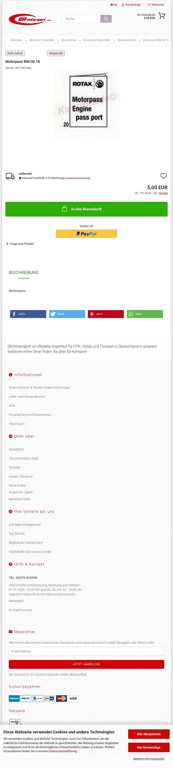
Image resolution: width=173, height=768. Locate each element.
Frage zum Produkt (22, 246)
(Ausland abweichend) (78, 180)
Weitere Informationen (148, 759)
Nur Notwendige (148, 747)
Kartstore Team (19, 502)
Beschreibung (23, 275)
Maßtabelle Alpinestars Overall (30, 554)
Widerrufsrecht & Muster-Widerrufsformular (39, 390)
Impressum (17, 426)
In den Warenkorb (81, 211)
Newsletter (16, 452)
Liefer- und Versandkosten (27, 399)
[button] (28, 317)
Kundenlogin (131, 4)
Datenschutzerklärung (63, 751)
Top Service (17, 536)
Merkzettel (156, 4)
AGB (12, 408)
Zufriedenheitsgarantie (25, 527)
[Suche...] (106, 19)
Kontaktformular (20, 613)
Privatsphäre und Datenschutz (30, 417)
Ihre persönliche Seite (23, 461)
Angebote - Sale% (21, 495)
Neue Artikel (17, 488)
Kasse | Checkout (21, 479)
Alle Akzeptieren (149, 734)
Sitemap (14, 470)
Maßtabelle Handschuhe (26, 545)
